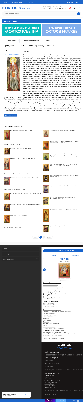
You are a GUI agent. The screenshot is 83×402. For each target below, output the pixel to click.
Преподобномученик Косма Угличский (14, 144)
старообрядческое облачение (52, 380)
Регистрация (74, 2)
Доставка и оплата (17, 2)
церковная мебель (49, 375)
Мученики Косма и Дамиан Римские (59, 226)
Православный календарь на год (52, 310)
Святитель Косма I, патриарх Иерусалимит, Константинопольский (21, 173)
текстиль (46, 377)
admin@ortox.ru (54, 352)
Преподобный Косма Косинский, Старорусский (22, 158)
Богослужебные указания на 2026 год (53, 328)
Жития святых (47, 318)
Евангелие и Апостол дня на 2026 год (53, 330)
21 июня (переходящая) (12, 54)
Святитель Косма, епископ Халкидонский (21, 130)
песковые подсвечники (50, 382)
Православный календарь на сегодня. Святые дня (57, 311)
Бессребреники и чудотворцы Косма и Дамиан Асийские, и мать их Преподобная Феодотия (65, 142)
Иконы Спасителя (48, 317)
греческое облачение (50, 387)
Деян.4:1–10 (46, 303)
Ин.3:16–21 (52, 303)
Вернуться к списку (10, 115)
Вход (68, 2)
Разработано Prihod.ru (50, 394)
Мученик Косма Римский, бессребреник (20, 148)
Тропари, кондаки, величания (51, 323)
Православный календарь (67, 250)
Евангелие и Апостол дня (49, 304)
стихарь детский (48, 378)
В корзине (73, 400)
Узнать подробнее (7, 395)
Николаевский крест (49, 385)
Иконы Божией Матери (49, 315)
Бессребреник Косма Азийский (18, 215)
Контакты (32, 2)
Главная (5, 2)
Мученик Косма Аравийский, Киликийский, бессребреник (25, 204)
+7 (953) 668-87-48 (45, 8)
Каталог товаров (41, 21)
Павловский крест (49, 384)
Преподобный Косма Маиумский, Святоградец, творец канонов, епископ (64, 176)
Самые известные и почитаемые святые (54, 332)
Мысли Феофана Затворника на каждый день (58, 334)
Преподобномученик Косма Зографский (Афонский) (24, 177)
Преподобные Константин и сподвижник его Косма (63, 209)
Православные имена (49, 327)
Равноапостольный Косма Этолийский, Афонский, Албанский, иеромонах (63, 186)
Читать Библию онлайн (49, 313)
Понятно (27, 395)
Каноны (45, 325)
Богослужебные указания (50, 306)
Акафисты (46, 322)
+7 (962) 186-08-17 (56, 7)
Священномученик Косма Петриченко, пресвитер (62, 130)
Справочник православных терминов (53, 338)
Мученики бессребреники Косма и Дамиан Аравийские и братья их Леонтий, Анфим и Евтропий (64, 165)
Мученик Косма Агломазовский (12, 227)
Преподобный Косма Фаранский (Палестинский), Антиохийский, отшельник (62, 198)
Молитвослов (47, 320)
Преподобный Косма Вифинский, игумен (14, 189)
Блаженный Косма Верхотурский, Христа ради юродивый (25, 193)
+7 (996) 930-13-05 (45, 7)
